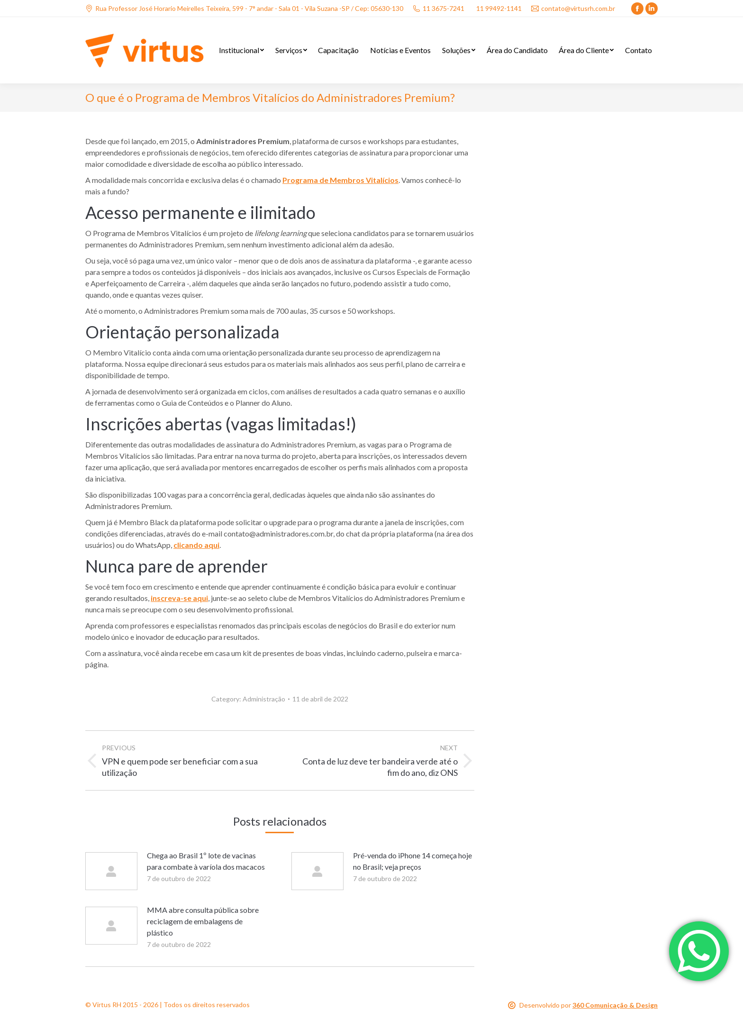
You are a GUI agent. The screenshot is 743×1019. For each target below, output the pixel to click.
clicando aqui (196, 544)
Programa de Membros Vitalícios (340, 179)
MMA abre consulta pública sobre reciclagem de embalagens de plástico (203, 921)
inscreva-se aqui (179, 597)
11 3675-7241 (438, 8)
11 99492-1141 (499, 8)
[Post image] (111, 871)
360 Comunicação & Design (615, 1005)
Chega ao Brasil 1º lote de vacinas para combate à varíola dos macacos (206, 861)
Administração (264, 699)
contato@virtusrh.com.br (573, 8)
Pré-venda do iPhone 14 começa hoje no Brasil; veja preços (412, 861)
